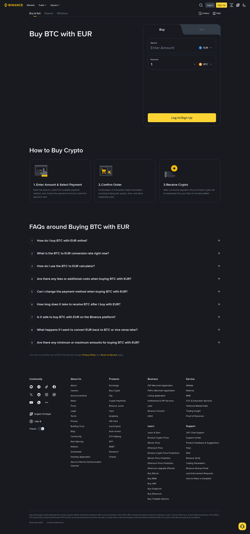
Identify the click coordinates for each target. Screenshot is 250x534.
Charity (112, 456)
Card (111, 410)
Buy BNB (152, 478)
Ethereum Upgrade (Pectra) (161, 468)
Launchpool (115, 426)
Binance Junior (116, 405)
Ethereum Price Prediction (160, 463)
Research (113, 451)
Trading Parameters (195, 463)
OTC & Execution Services (199, 400)
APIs (188, 453)
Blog (73, 431)
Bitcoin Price (154, 442)
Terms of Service (109, 354)
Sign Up (221, 5)
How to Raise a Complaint (198, 478)
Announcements (79, 395)
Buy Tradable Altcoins (158, 498)
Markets (31, 5)
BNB (188, 395)
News (73, 400)
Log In (210, 5)
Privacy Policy (89, 354)
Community (76, 436)
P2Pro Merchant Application (161, 390)
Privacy (74, 421)
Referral (190, 390)
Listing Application (156, 395)
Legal (73, 410)
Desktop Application (80, 456)
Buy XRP (152, 483)
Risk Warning (77, 441)
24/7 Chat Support (195, 432)
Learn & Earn (154, 432)
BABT (112, 446)
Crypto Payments (117, 400)
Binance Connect (156, 410)
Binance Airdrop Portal (197, 468)
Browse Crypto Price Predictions (164, 453)
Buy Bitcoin (153, 473)
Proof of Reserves (195, 416)
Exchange (114, 385)
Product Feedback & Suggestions (202, 442)
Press (73, 405)
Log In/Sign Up (181, 118)
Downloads (76, 451)
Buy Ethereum (155, 493)
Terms (74, 416)
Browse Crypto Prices (158, 437)
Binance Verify (193, 458)
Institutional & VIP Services (161, 400)
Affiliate (189, 385)
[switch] (41, 428)
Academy (113, 416)
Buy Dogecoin (155, 488)
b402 (150, 416)
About (74, 385)
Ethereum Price (155, 447)
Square (55, 5)
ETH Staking (115, 436)
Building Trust (77, 426)
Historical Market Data (197, 405)
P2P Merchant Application (160, 385)
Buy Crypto (114, 390)
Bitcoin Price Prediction (159, 458)
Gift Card (113, 421)
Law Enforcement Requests (199, 473)
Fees (188, 447)
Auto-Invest (115, 431)
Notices (74, 446)
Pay (111, 395)
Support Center (193, 437)
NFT (111, 441)
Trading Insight (193, 410)
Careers (74, 390)
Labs (150, 405)
